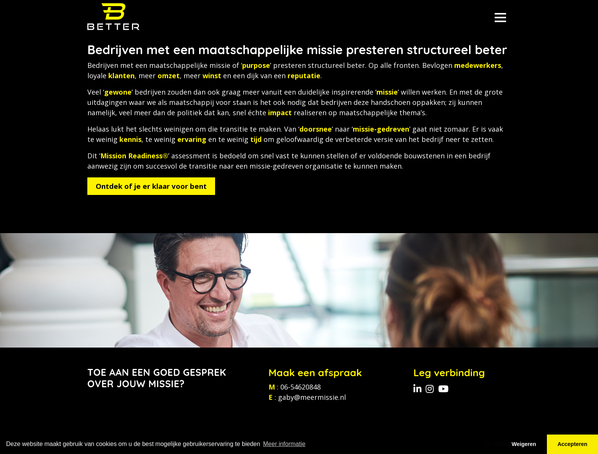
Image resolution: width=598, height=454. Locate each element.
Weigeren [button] (523, 444)
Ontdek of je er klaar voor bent (151, 186)
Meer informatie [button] (284, 444)
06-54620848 (300, 386)
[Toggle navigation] (500, 16)
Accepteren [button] (572, 444)
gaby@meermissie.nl (312, 397)
